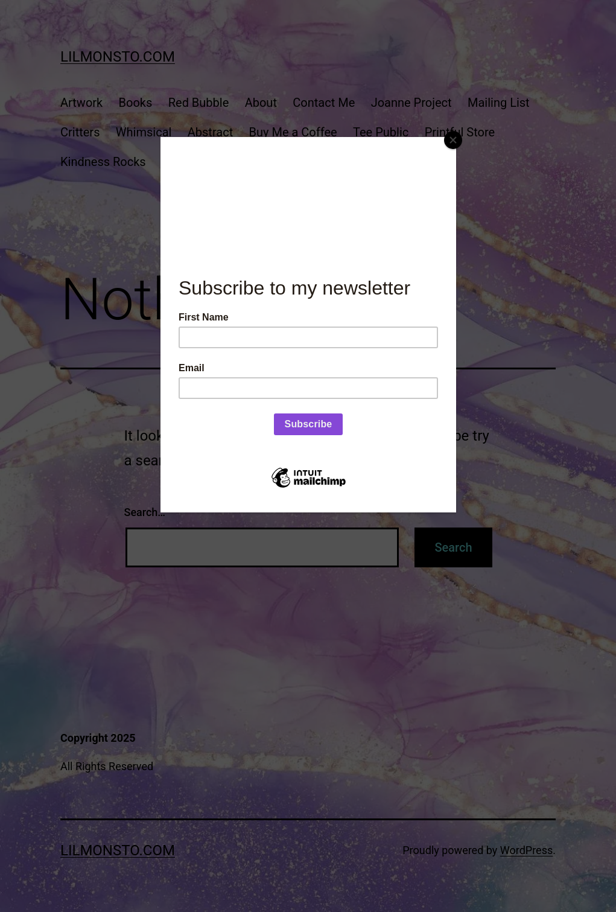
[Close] (453, 140)
